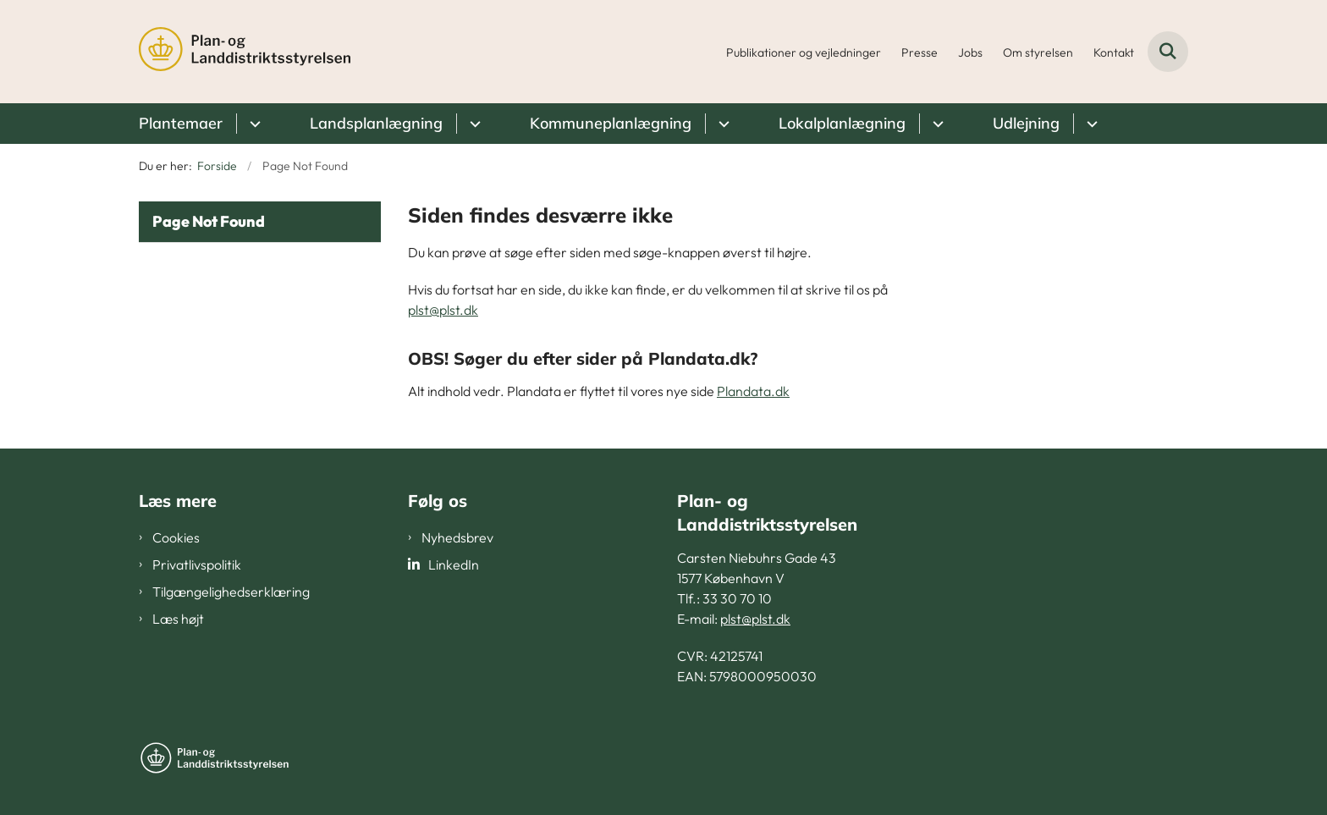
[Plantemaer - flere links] (252, 123)
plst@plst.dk (443, 309)
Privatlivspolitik (196, 564)
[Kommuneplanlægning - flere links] (721, 123)
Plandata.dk (753, 391)
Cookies (176, 537)
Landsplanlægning (376, 123)
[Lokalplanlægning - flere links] (935, 123)
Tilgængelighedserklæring (231, 591)
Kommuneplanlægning (610, 123)
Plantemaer (181, 123)
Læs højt (178, 618)
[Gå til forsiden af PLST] (244, 51)
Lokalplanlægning (842, 123)
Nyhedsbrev (457, 537)
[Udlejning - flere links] (1089, 123)
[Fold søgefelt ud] (1168, 51)
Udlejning (1026, 123)
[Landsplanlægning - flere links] (472, 123)
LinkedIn (453, 564)
